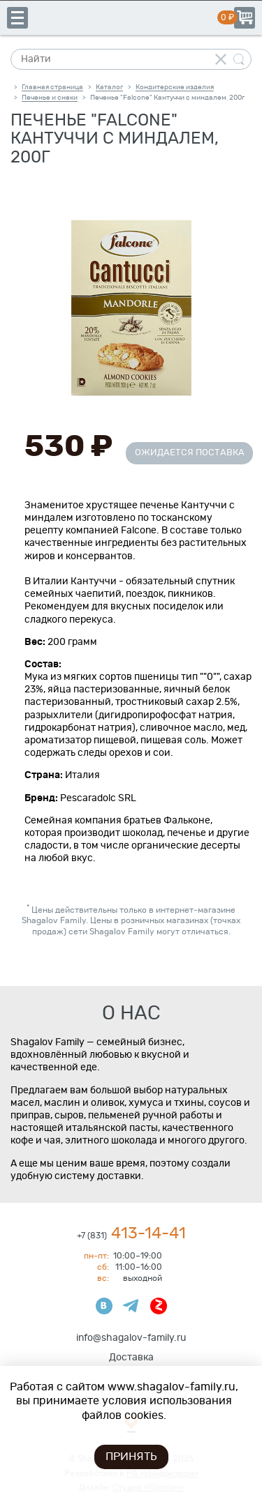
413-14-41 (131, 1234)
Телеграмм (131, 1306)
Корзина (244, 18)
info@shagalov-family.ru (131, 1338)
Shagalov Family (131, 17)
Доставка (131, 1357)
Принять (131, 1456)
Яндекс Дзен (158, 1306)
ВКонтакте (104, 1306)
